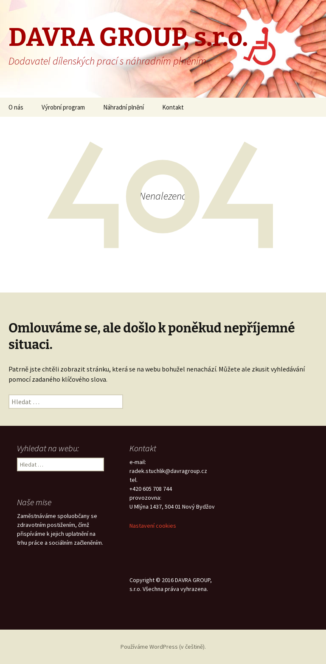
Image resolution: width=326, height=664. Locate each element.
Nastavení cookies (152, 525)
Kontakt (173, 107)
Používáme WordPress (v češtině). (163, 646)
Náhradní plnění (123, 107)
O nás (15, 107)
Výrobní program (63, 107)
